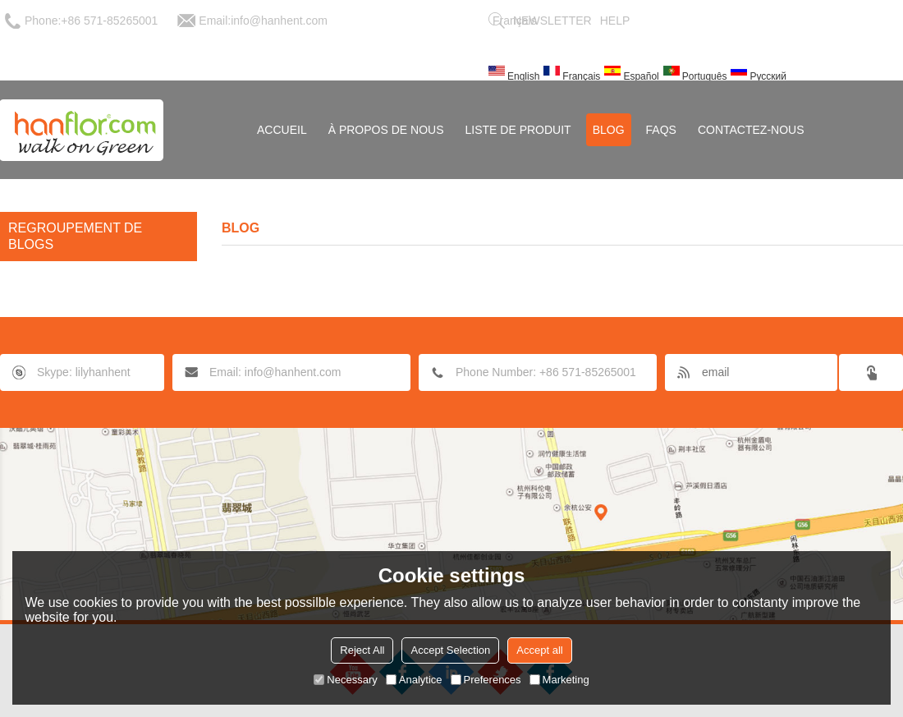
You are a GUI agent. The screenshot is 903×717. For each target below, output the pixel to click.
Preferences (486, 679)
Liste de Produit (518, 129)
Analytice (414, 679)
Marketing (559, 679)
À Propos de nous (386, 129)
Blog (609, 129)
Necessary (345, 679)
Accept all (539, 650)
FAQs (661, 129)
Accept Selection (450, 650)
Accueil (282, 129)
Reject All (362, 650)
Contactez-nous (751, 129)
